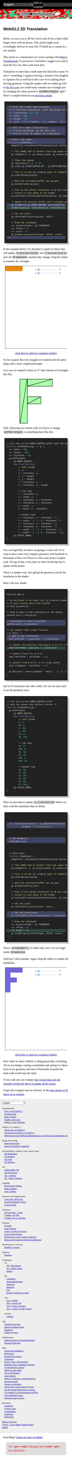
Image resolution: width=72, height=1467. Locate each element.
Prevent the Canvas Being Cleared (19, 1387)
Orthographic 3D (11, 1170)
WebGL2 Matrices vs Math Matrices (20, 1378)
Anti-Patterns (10, 1376)
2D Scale (8, 1159)
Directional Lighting (13, 1186)
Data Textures (10, 1228)
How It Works (10, 1117)
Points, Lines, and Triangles (16, 1362)
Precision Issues (11, 1381)
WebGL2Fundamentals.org (36, 14)
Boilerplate (9, 1353)
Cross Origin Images (13, 1234)
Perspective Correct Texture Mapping (20, 1237)
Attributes (8, 1406)
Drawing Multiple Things (15, 1202)
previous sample (43, 95)
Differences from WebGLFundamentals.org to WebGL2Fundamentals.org (35, 1135)
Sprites (9, 1271)
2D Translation (10, 1153)
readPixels (8, 1414)
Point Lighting (10, 1188)
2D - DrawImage (13, 1265)
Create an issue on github (29, 1437)
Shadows (8, 1255)
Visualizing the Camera (14, 1367)
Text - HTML (12, 1300)
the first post (12, 87)
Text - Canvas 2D (13, 1303)
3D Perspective (10, 1172)
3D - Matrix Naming (13, 1178)
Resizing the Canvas (13, 1356)
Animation (9, 1359)
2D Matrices (9, 1162)
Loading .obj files (11, 1215)
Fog (8, 1290)
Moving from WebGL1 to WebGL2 (19, 1133)
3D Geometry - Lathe (13, 1212)
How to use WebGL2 (13, 1111)
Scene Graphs (10, 1205)
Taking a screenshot (12, 1384)
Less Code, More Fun (13, 1199)
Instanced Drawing (12, 1343)
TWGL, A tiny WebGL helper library (18, 1424)
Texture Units (10, 1408)
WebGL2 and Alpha (12, 1370)
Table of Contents (38, 4)
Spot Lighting (10, 1191)
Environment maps (14, 1281)
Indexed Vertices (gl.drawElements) (19, 1340)
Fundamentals (10, 1114)
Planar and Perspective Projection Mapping (22, 1239)
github (5, 1427)
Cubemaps (10, 1279)
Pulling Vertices (11, 1332)
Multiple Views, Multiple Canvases (19, 1364)
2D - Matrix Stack (14, 1268)
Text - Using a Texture (16, 1306)
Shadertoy (8, 1330)
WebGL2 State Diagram (14, 1122)
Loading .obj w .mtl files (15, 1218)
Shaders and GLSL (12, 1119)
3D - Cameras (10, 1175)
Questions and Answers (14, 1398)
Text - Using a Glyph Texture (18, 1309)
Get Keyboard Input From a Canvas (19, 1389)
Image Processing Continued (16, 1146)
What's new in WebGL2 (14, 1130)
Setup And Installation (13, 1351)
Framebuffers (10, 1411)
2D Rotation (9, 1156)
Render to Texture (12, 1247)
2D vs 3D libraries (12, 1373)
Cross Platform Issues (13, 1395)
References (9, 1417)
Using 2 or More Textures (15, 1231)
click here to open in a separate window (36, 353)
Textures (8, 1225)
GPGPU (10, 1316)
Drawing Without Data (14, 1327)
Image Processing (11, 1143)
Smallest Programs (12, 1324)
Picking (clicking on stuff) (17, 1293)
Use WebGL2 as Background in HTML (21, 1392)
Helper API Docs (9, 1422)
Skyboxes (10, 1284)
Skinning (10, 1287)
